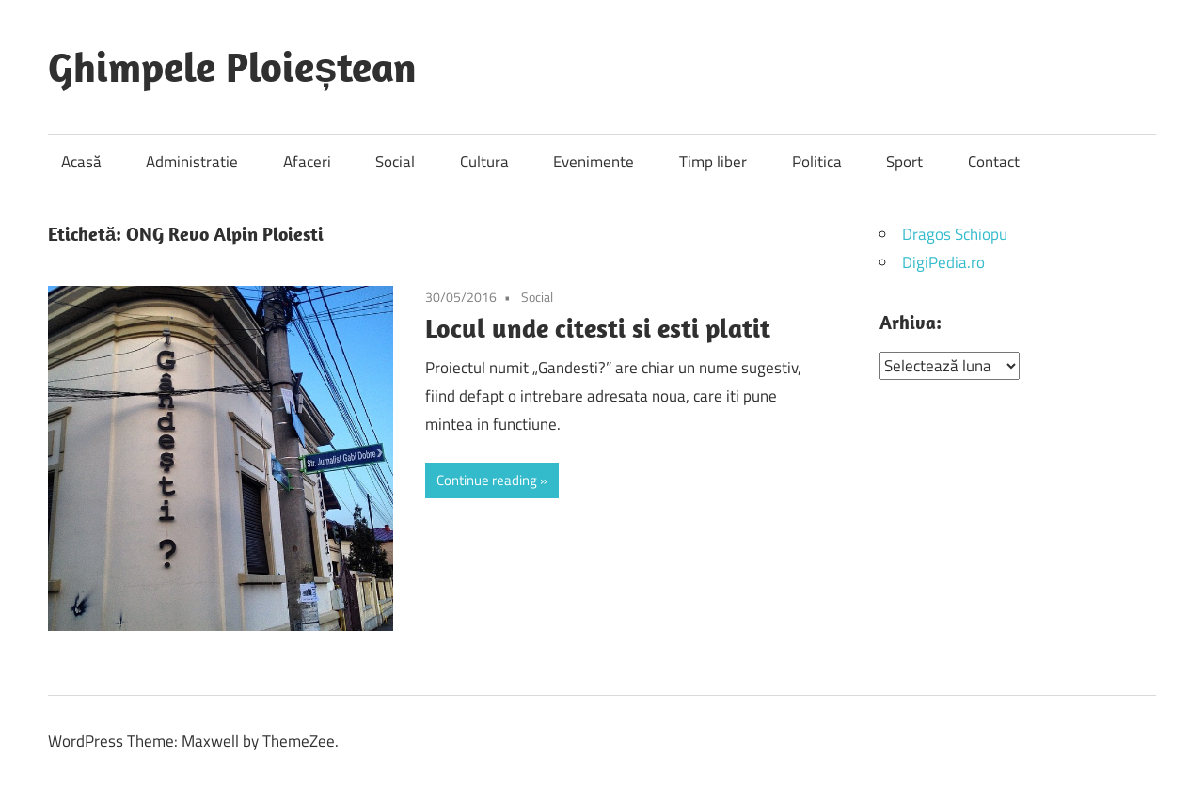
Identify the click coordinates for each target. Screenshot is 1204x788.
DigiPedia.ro (943, 262)
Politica (817, 162)
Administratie (192, 162)
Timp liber (713, 162)
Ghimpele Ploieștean (232, 66)
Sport (904, 162)
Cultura (484, 162)
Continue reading (486, 480)
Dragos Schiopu (954, 234)
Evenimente (593, 162)
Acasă (81, 162)
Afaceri (307, 162)
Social (395, 162)
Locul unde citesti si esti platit (597, 327)
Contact (994, 162)
